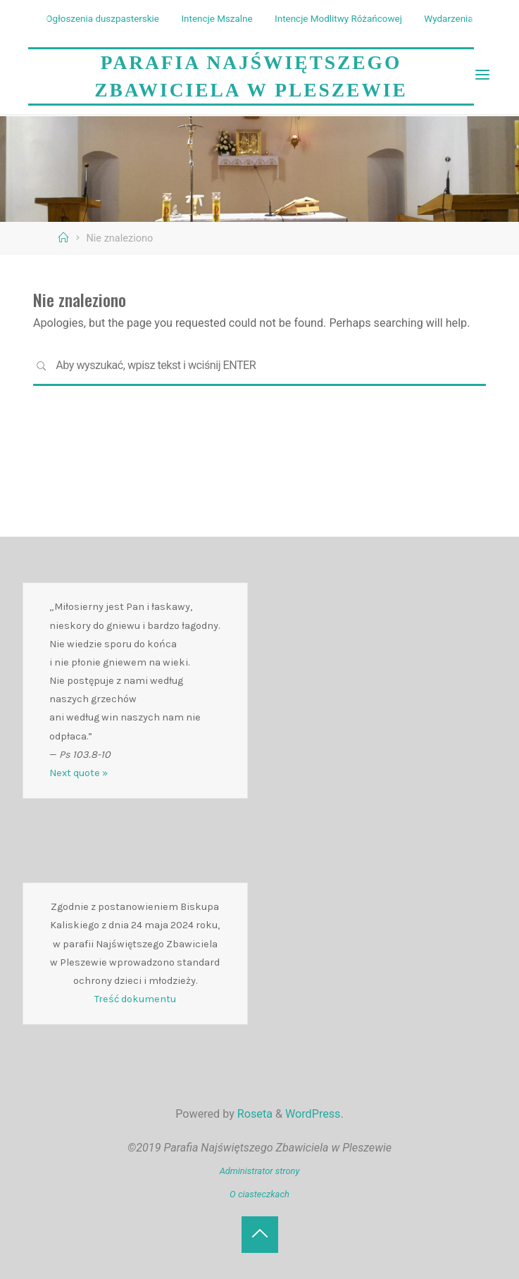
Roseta (254, 1114)
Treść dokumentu (135, 999)
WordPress (312, 1114)
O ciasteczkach (259, 1194)
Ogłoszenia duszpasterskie (102, 18)
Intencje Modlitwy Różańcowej (338, 18)
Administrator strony (260, 1171)
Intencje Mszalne (216, 18)
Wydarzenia (448, 18)
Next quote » (78, 773)
